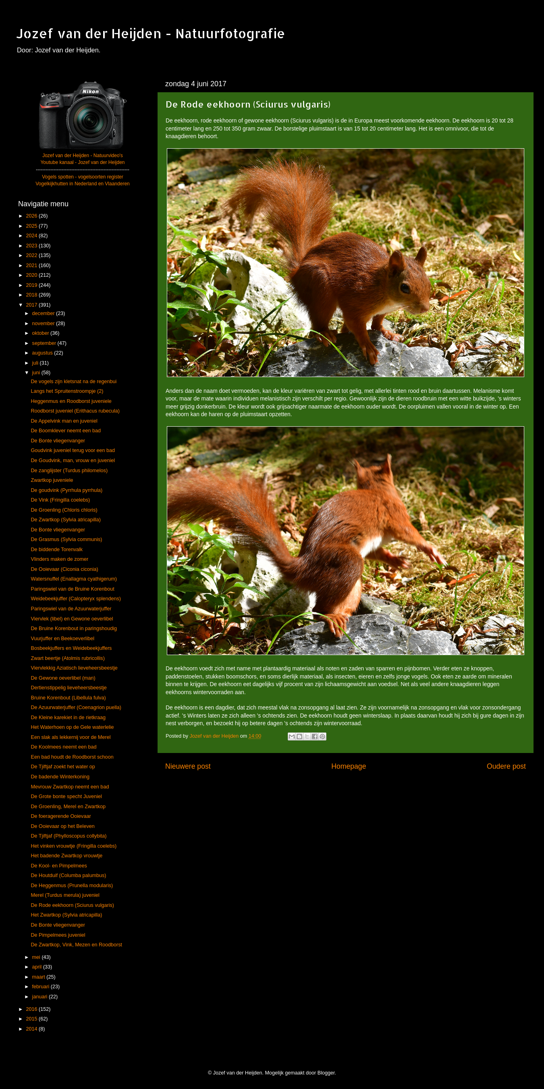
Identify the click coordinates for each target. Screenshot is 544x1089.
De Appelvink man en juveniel (64, 421)
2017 (32, 305)
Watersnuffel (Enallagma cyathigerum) (74, 579)
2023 (32, 246)
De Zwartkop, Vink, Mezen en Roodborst (76, 945)
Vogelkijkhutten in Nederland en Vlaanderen (82, 184)
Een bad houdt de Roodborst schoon (72, 757)
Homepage (348, 766)
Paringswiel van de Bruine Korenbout (72, 589)
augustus (43, 353)
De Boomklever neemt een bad (66, 431)
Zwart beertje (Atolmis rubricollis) (67, 658)
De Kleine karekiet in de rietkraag (68, 717)
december (44, 313)
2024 (32, 236)
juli (36, 363)
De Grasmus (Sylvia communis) (66, 539)
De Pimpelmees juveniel (58, 935)
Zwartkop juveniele (52, 480)
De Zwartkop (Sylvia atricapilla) (66, 520)
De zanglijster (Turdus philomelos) (69, 470)
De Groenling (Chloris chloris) (64, 510)
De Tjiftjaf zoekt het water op (63, 767)
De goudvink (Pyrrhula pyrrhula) (66, 490)
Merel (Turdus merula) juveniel (65, 895)
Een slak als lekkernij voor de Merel (70, 737)
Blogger (326, 1073)
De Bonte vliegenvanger (58, 441)
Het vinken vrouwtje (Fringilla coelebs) (73, 846)
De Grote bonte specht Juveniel (66, 796)
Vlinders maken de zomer (59, 559)
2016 (32, 1009)
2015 (32, 1019)
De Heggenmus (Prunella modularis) (72, 885)
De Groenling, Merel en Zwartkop (68, 806)
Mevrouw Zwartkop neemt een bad (70, 787)
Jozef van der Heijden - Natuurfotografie (150, 33)
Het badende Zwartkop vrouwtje (66, 856)
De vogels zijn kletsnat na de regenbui (73, 381)
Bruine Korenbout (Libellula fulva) (68, 698)
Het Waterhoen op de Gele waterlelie (72, 727)
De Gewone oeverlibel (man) (63, 678)
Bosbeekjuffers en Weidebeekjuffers (71, 648)
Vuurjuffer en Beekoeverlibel (62, 638)
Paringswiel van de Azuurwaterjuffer (71, 609)
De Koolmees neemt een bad (63, 747)
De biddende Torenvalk (57, 549)
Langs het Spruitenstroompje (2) (67, 391)
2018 (32, 295)
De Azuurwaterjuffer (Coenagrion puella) (76, 707)
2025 (32, 226)
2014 (32, 1029)
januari (40, 997)
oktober (41, 333)
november (44, 323)
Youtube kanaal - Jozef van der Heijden (82, 162)
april (37, 967)
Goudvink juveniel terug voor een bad (73, 450)
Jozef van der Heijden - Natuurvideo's (82, 155)
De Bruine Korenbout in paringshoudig (74, 628)
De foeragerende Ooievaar (61, 816)
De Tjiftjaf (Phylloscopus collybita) (68, 836)
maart (39, 977)
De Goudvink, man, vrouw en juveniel (73, 460)
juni (37, 372)
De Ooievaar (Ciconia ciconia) (64, 569)
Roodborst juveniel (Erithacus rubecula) (75, 411)
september (45, 343)
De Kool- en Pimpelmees (59, 866)
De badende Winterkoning (60, 777)
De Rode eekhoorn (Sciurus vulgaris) (72, 905)
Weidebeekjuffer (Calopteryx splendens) (76, 599)
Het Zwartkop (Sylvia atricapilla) (66, 915)
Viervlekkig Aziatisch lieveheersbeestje (74, 668)
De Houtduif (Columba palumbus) (68, 875)
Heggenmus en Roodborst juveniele (71, 401)
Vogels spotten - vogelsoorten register (82, 177)
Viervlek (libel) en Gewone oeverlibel (72, 619)
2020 (32, 275)
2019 (32, 285)
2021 (32, 265)
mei (37, 957)
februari (41, 986)
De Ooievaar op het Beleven (62, 826)
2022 (32, 255)
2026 (32, 216)
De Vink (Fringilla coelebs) (60, 500)
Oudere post (506, 766)
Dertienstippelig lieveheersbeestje (68, 688)
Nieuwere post (188, 766)
